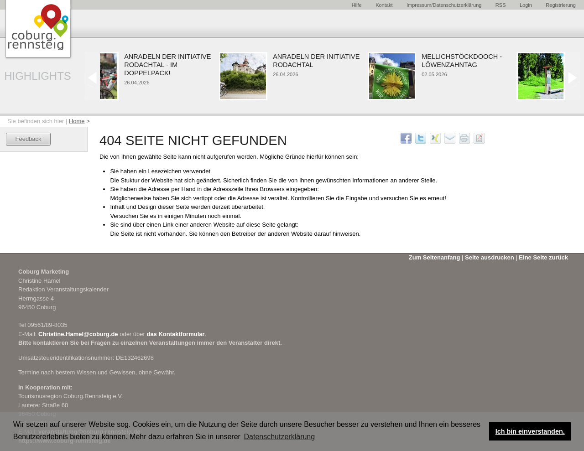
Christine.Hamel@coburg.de (78, 334)
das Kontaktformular (175, 334)
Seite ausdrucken (489, 257)
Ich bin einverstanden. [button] (530, 431)
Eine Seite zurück (543, 257)
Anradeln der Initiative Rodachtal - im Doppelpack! (169, 65)
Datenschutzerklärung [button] (279, 437)
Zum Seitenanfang (434, 257)
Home (77, 121)
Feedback (29, 138)
